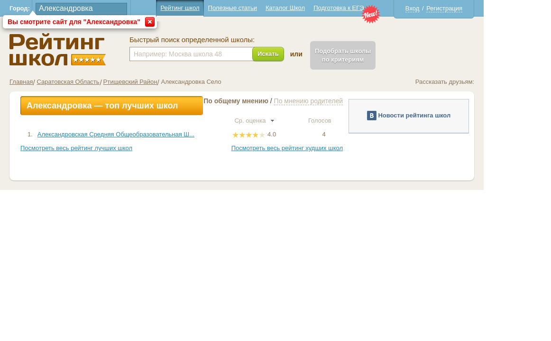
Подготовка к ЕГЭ (372, 7)
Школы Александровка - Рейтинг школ (91, 49)
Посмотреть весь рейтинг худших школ (321, 148)
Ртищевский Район (164, 81)
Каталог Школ (319, 7)
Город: (53, 8)
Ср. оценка (288, 120)
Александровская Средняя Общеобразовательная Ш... (149, 134)
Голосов (357, 120)
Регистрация (478, 8)
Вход (446, 8)
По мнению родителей (342, 101)
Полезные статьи (266, 7)
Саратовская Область (101, 81)
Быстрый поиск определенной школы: (225, 40)
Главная (54, 81)
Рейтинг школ (213, 7)
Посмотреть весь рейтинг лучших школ (110, 148)
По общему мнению (269, 101)
